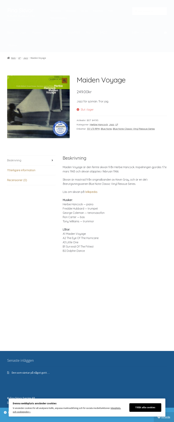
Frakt (110, 10)
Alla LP (90, 32)
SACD (103, 32)
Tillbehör (12, 45)
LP (19, 57)
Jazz (23, 32)
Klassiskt (37, 32)
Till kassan (70, 10)
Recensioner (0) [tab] (17, 180)
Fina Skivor (20, 10)
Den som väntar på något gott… (31, 372)
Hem (13, 57)
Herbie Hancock (99, 124)
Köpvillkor (98, 10)
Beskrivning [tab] (14, 160)
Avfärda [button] (165, 417)
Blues (10, 32)
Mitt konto (55, 10)
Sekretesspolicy (58, 17)
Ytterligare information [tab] (21, 170)
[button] (64, 80)
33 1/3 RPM (93, 128)
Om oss (84, 10)
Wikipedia (91, 192)
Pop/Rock (55, 32)
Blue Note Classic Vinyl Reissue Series (134, 128)
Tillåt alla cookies (145, 407)
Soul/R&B (74, 32)
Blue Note (106, 128)
